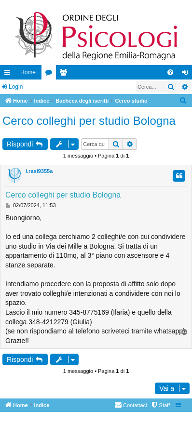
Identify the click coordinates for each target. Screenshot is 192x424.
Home (28, 72)
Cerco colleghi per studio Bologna (89, 120)
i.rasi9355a (39, 171)
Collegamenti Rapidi (9, 74)
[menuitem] (170, 72)
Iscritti (65, 74)
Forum (50, 74)
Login (16, 86)
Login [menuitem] (187, 74)
